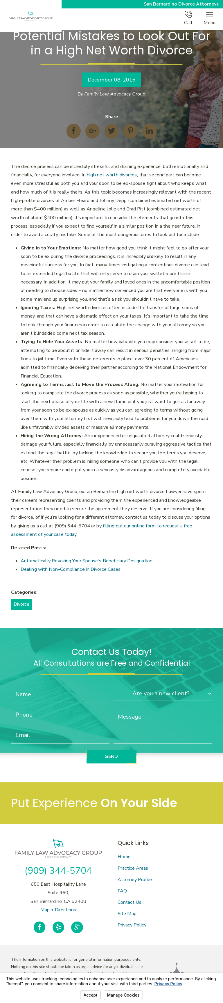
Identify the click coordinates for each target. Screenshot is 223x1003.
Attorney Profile (135, 879)
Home (124, 856)
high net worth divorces (112, 175)
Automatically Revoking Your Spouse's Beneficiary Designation (86, 561)
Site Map (127, 913)
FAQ (122, 891)
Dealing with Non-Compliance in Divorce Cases (71, 569)
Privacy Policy (132, 925)
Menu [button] (209, 18)
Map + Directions (58, 910)
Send (111, 756)
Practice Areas (133, 868)
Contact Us (129, 902)
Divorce (21, 604)
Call (188, 18)
